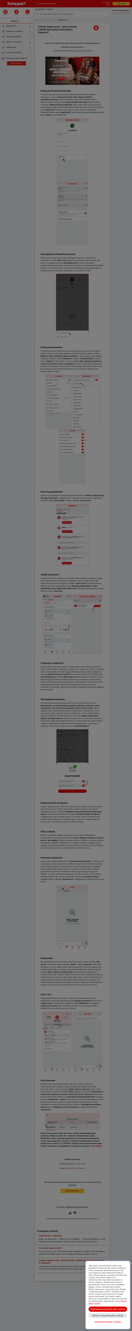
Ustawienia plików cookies (107, 1322)
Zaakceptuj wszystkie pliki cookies (107, 1309)
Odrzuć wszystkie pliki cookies (107, 1315)
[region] (108, 1295)
